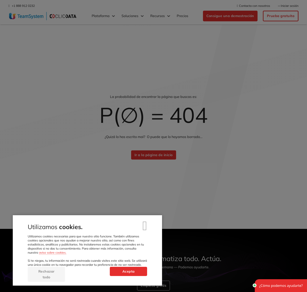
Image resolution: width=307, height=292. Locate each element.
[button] (281, 285)
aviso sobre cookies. (52, 252)
